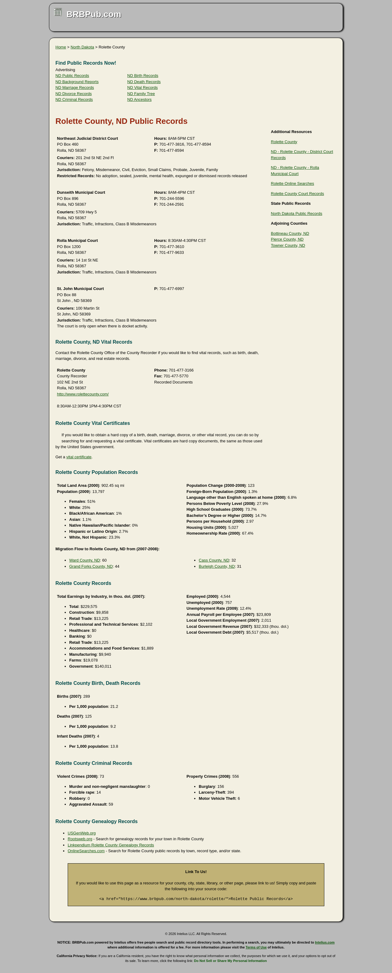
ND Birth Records (142, 75)
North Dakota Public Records (296, 213)
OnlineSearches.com (86, 851)
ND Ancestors (139, 99)
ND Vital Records (142, 87)
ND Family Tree (141, 93)
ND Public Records (72, 75)
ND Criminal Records (74, 99)
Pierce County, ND (287, 239)
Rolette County (284, 141)
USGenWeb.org (82, 833)
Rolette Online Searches (292, 183)
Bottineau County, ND (290, 233)
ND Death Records (144, 81)
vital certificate (78, 457)
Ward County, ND (84, 560)
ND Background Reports (77, 81)
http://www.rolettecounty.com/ (83, 394)
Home (60, 47)
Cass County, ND (214, 560)
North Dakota (82, 47)
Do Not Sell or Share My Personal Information (230, 961)
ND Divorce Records (73, 93)
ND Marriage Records (74, 87)
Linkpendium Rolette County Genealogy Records (111, 845)
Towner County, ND (288, 245)
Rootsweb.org (80, 839)
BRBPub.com (93, 14)
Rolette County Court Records (297, 193)
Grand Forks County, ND (91, 566)
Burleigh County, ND (217, 566)
